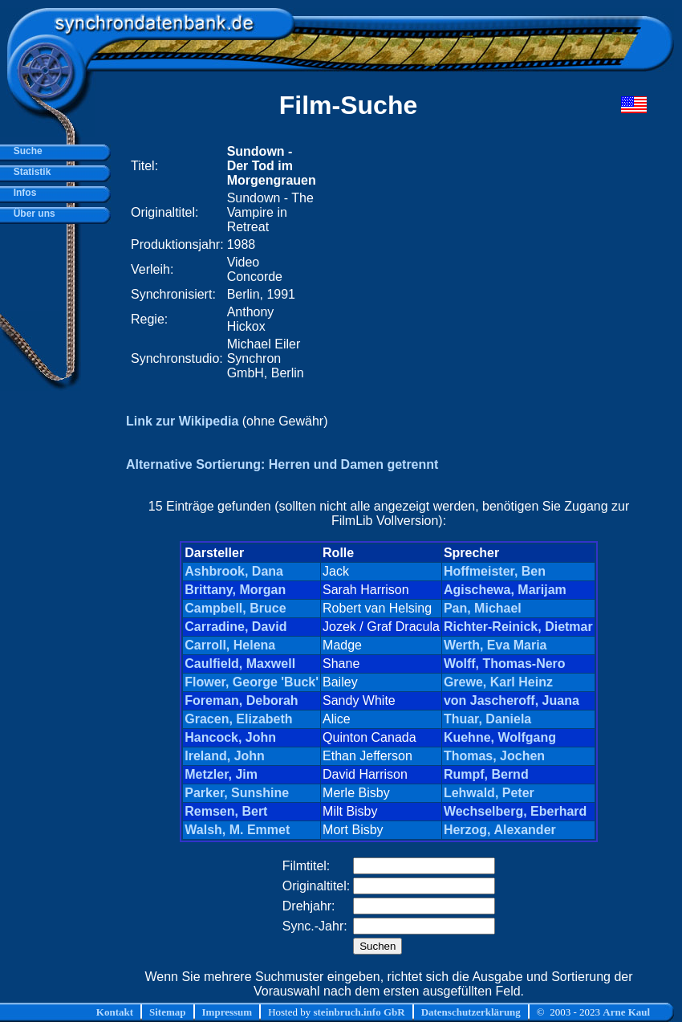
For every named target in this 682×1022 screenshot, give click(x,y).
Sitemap (167, 1012)
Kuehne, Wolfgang (500, 737)
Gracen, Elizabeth (238, 719)
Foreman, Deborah (241, 700)
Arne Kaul (626, 1012)
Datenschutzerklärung (471, 1012)
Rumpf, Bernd (486, 774)
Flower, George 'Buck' (252, 682)
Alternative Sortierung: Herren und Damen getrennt (282, 464)
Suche (25, 151)
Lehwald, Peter (489, 793)
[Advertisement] (452, 262)
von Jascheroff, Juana (511, 700)
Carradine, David (235, 626)
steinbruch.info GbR (358, 1012)
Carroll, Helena (230, 645)
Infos (22, 192)
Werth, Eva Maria (495, 645)
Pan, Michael (483, 608)
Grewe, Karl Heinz (498, 682)
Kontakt (114, 1012)
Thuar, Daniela (487, 719)
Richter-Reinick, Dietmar (518, 626)
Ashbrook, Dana (234, 571)
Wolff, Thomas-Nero (505, 663)
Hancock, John (230, 737)
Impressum (227, 1012)
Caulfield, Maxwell (240, 663)
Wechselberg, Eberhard (515, 811)
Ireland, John (225, 756)
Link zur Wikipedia (182, 421)
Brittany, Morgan (235, 590)
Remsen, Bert (226, 811)
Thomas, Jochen (494, 756)
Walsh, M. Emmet (237, 830)
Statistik (29, 171)
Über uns (31, 213)
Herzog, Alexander (500, 830)
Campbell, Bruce (235, 608)
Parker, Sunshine (237, 793)
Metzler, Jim (221, 774)
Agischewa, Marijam (505, 590)
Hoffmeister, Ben (495, 571)
